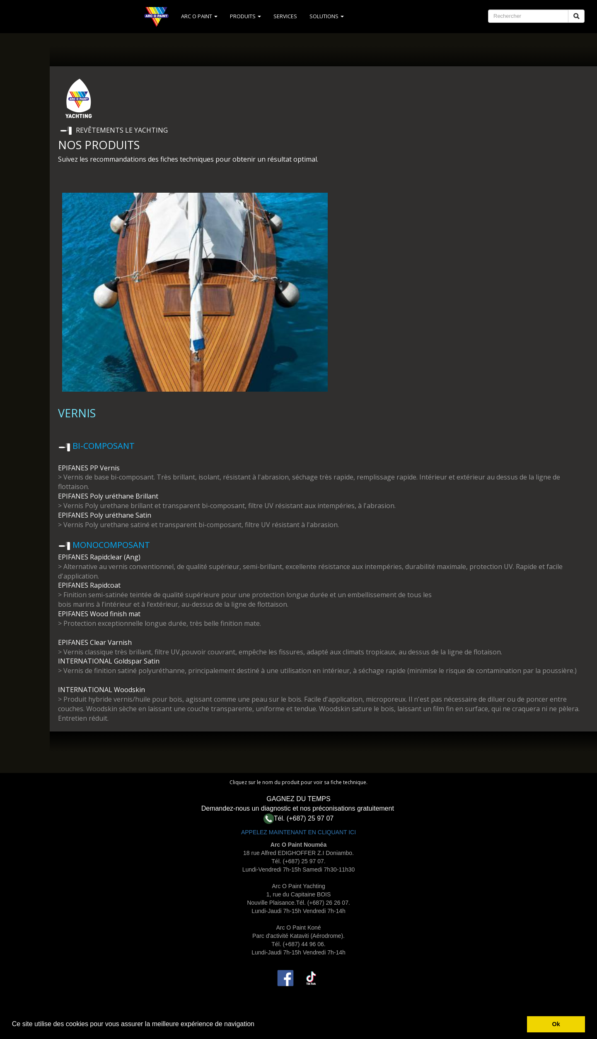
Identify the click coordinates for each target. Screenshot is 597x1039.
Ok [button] (556, 1024)
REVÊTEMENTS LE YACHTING (122, 129)
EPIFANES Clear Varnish (95, 642)
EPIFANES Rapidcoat (89, 585)
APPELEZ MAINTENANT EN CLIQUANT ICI (298, 832)
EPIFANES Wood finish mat (99, 613)
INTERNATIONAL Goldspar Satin (109, 661)
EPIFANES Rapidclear (90, 557)
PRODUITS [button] (245, 16)
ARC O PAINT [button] (199, 16)
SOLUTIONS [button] (326, 16)
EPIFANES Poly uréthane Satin (104, 515)
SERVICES (285, 16)
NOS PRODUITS (99, 145)
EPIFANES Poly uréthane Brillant (108, 496)
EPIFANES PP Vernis (89, 467)
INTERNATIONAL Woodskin (101, 689)
